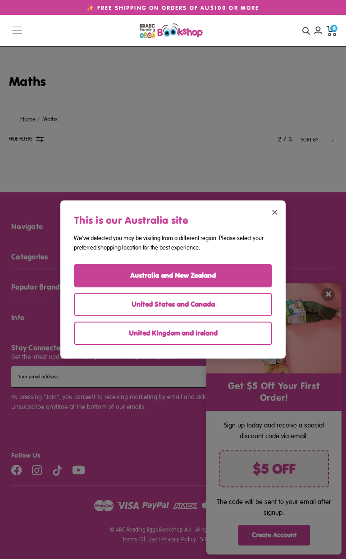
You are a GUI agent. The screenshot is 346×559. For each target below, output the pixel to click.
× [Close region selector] (275, 211)
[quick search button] (305, 30)
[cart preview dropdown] (331, 30)
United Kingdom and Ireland (173, 333)
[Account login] (318, 30)
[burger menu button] (17, 30)
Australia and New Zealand (173, 275)
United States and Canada (173, 304)
